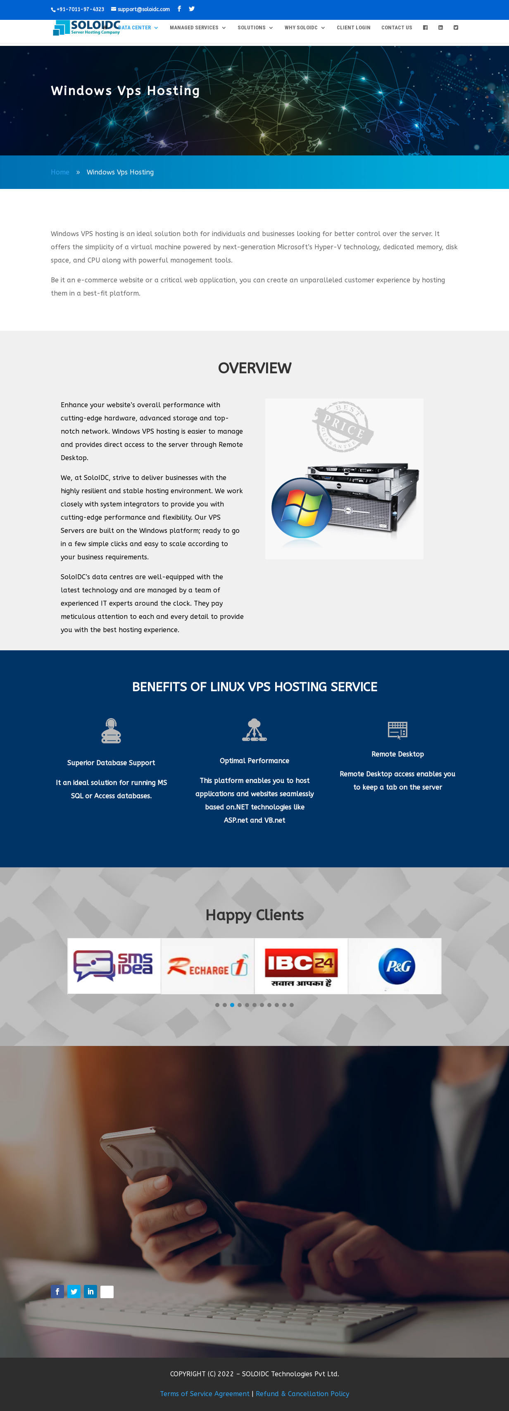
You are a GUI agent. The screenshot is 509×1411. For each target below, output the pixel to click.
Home (60, 172)
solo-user (75, 116)
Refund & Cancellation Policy (302, 1394)
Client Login (354, 28)
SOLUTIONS (252, 28)
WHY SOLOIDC (301, 28)
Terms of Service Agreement (205, 1394)
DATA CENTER (134, 28)
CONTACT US (396, 28)
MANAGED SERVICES (194, 28)
